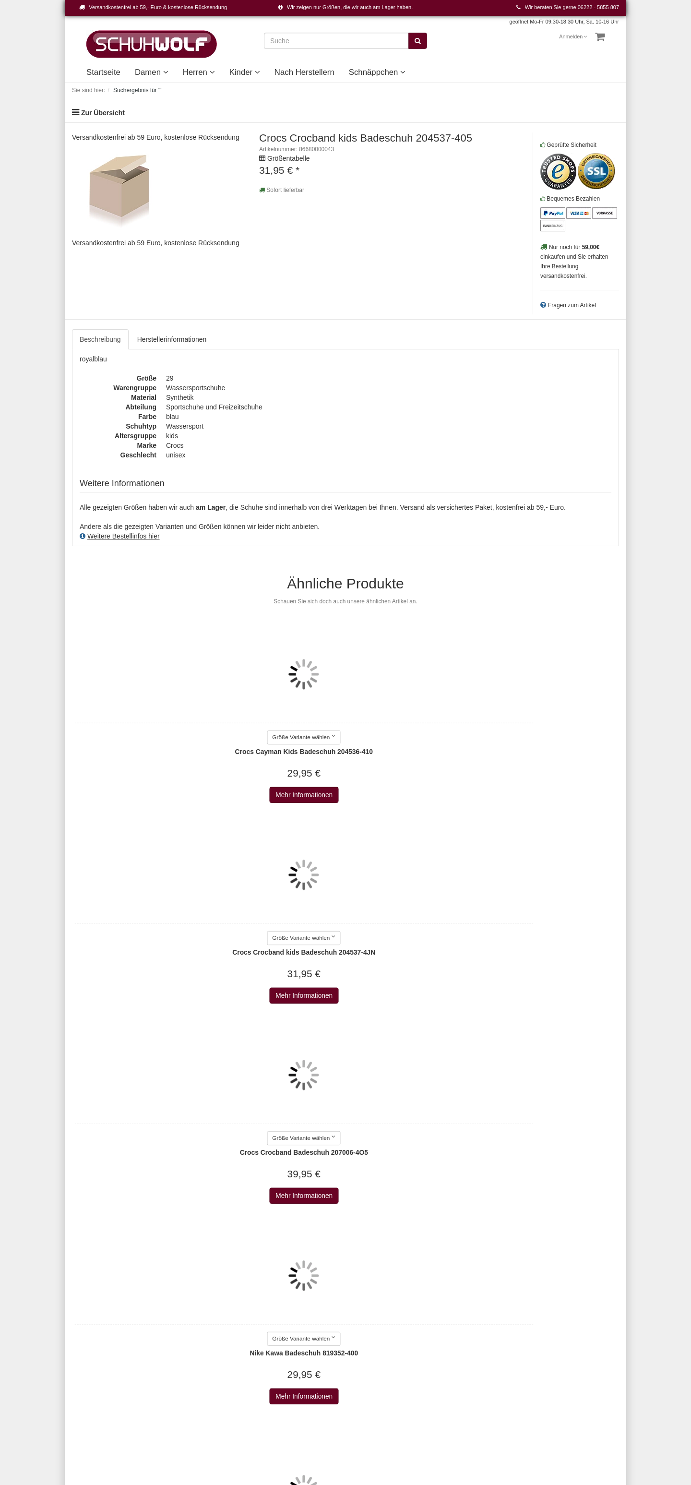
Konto (81, 1320)
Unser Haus (370, 1378)
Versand (178, 1330)
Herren (199, 72)
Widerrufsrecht (187, 1339)
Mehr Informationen (135, 795)
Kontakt (83, 1301)
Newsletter (181, 1359)
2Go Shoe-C (278, 1311)
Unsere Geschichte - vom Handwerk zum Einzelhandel (391, 1358)
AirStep (270, 1378)
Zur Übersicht (103, 113)
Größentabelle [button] (288, 158)
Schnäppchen (377, 72)
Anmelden (573, 36)
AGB (173, 1311)
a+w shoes (275, 1330)
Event (361, 1339)
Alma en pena (279, 1397)
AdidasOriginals (282, 1349)
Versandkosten (448, 1421)
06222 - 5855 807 (598, 7)
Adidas (269, 1339)
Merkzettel (87, 1330)
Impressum (182, 1301)
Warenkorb (88, 1311)
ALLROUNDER (282, 1387)
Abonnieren (568, 1326)
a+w (265, 1320)
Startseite (103, 72)
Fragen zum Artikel (572, 305)
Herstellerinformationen (172, 339)
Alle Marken (277, 1301)
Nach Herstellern (304, 72)
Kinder (244, 72)
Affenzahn (274, 1368)
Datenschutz (184, 1320)
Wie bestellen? (188, 1349)
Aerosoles (274, 1359)
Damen (151, 72)
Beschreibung (100, 339)
